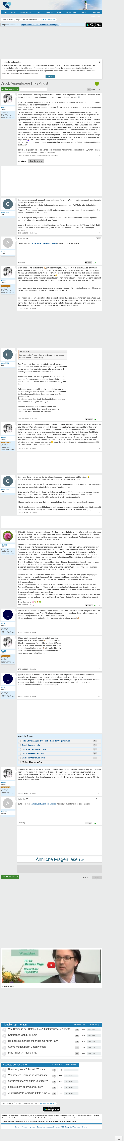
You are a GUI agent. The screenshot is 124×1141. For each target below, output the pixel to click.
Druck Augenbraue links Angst (24, 83)
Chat (59, 12)
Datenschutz (41, 1127)
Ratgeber (49, 12)
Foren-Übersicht (7, 1103)
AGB (62, 1127)
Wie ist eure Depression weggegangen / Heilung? (35, 1075)
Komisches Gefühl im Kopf (22, 1035)
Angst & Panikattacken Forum (26, 1103)
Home (5, 12)
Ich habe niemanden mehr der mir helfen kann (33, 1040)
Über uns (24, 1127)
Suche (39, 12)
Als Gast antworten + (9, 89)
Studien (83, 12)
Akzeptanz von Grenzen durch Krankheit (30, 1092)
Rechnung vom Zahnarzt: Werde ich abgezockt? (34, 1069)
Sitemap (84, 1127)
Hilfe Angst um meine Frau (22, 1052)
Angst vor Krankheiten (47, 1103)
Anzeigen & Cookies (53, 1127)
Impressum (32, 1127)
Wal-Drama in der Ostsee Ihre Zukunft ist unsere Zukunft (39, 1029)
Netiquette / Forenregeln (73, 1127)
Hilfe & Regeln (70, 12)
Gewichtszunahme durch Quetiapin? (28, 1081)
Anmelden (96, 12)
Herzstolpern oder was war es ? (25, 1086)
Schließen (50, 77)
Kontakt (17, 1127)
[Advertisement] (60, 717)
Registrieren (95, 16)
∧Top (119, 1138)
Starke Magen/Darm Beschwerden (27, 1046)
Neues (13, 12)
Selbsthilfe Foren (26, 12)
